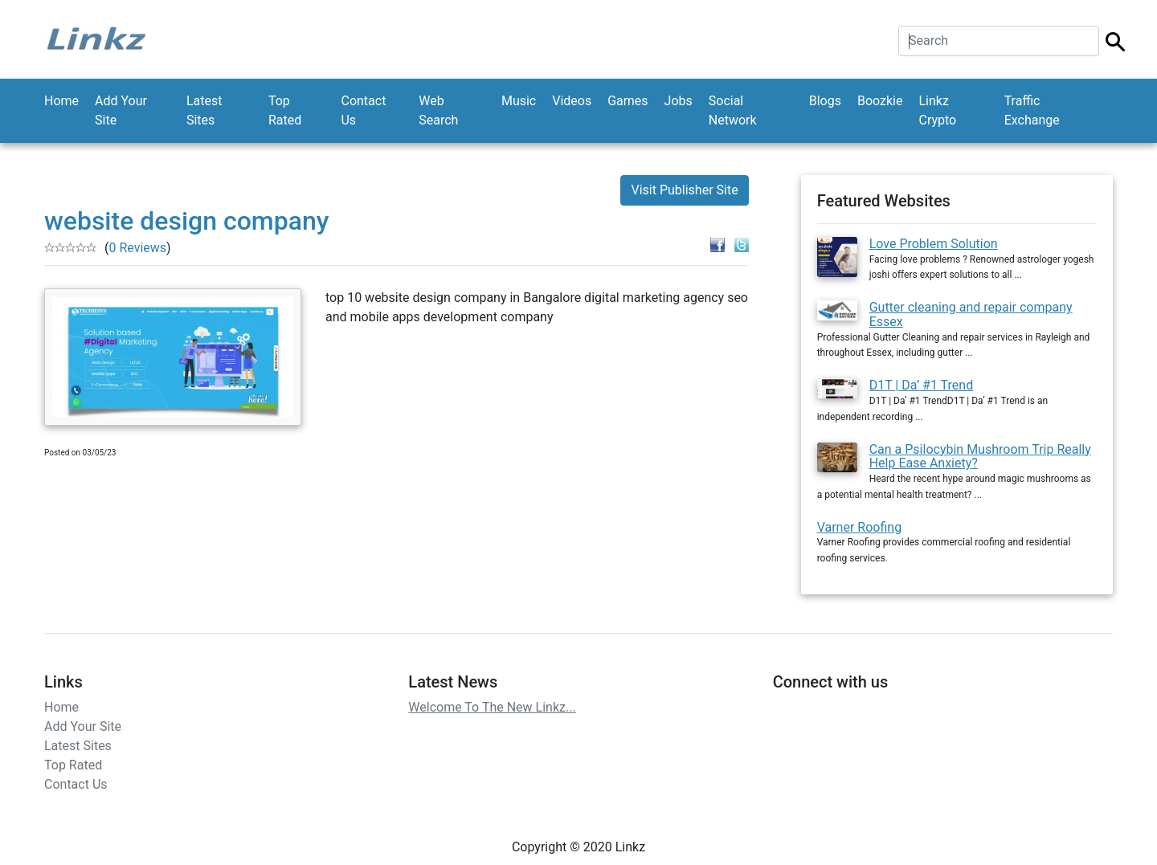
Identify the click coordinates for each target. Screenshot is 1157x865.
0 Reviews (137, 247)
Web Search (438, 110)
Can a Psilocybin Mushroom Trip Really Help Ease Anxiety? (980, 456)
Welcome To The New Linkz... (491, 707)
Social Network (733, 110)
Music (518, 100)
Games (627, 100)
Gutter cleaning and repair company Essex (971, 314)
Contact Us (363, 110)
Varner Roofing (859, 527)
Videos (571, 100)
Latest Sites (204, 110)
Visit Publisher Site (684, 190)
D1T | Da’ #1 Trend (921, 385)
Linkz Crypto (937, 110)
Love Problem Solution (933, 243)
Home (61, 100)
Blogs (825, 100)
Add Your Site (121, 110)
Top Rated (284, 110)
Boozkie (880, 100)
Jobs (678, 100)
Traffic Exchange (1032, 110)
